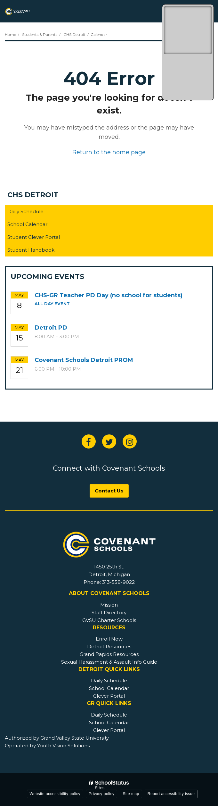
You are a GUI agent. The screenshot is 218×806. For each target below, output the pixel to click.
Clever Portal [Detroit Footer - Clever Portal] (109, 696)
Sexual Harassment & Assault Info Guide (109, 662)
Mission (109, 605)
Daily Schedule (25, 211)
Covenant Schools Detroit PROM (84, 360)
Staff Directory (109, 612)
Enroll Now (109, 639)
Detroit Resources (109, 646)
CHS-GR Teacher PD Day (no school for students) (108, 295)
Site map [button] (131, 794)
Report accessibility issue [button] (171, 794)
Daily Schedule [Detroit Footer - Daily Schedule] (109, 680)
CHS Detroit (74, 34)
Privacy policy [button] (101, 794)
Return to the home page (109, 152)
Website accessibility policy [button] (55, 794)
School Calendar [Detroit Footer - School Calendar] (109, 688)
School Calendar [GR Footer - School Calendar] (109, 722)
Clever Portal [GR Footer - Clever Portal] (109, 730)
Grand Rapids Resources (109, 654)
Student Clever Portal (43, 238)
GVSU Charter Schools (109, 620)
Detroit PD (51, 327)
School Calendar (27, 224)
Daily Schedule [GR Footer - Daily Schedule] (109, 715)
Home (10, 34)
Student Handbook (41, 251)
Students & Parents (39, 34)
